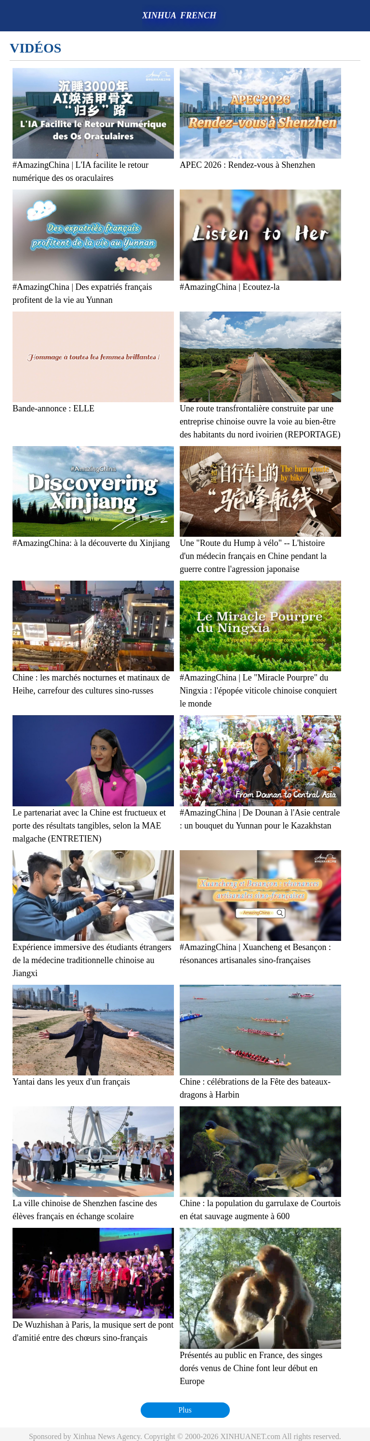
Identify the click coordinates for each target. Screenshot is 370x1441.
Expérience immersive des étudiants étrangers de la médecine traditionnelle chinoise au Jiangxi (92, 960)
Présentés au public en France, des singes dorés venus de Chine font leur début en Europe (251, 1368)
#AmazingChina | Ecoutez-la (230, 287)
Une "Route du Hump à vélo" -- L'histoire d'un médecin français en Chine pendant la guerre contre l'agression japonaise (253, 556)
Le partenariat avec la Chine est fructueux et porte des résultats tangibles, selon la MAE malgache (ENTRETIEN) (89, 825)
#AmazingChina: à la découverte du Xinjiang (91, 543)
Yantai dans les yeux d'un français (71, 1082)
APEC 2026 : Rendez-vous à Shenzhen (247, 165)
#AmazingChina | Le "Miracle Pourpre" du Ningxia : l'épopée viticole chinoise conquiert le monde (258, 690)
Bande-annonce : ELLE (53, 408)
